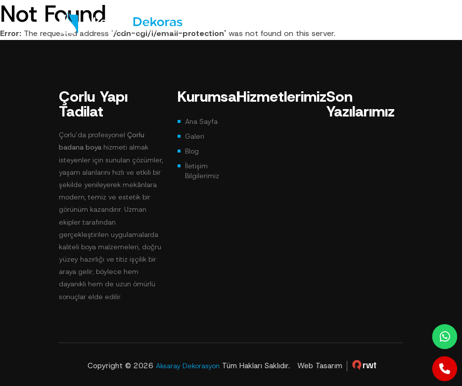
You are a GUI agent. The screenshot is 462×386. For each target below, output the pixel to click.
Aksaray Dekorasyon (188, 365)
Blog (192, 151)
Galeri (194, 136)
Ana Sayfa (201, 121)
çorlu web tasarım (364, 365)
